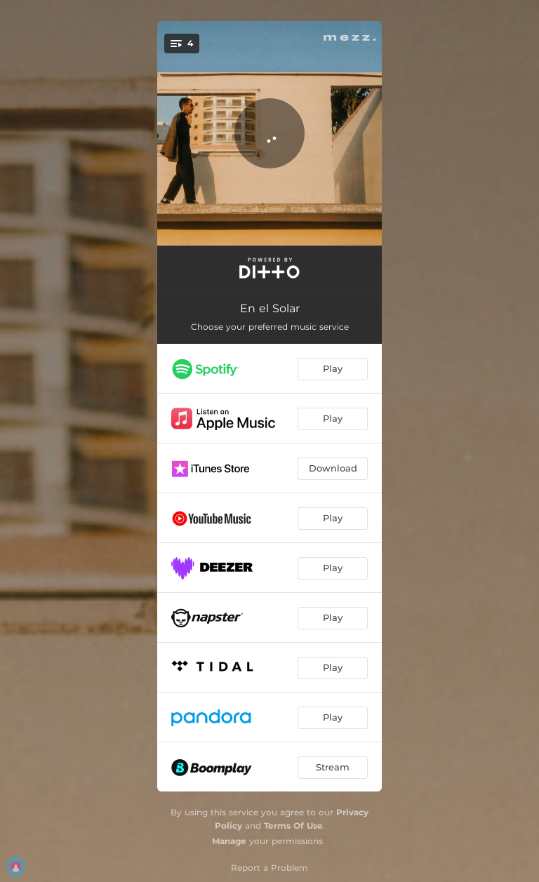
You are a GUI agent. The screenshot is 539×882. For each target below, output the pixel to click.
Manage (229, 841)
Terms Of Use (293, 825)
